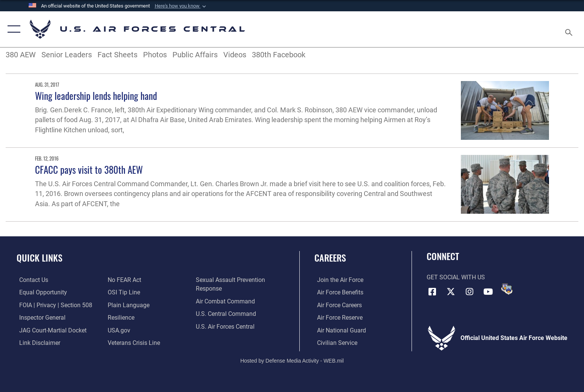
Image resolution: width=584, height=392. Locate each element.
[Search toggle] (569, 29)
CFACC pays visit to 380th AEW (89, 169)
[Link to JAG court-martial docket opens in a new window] (50, 330)
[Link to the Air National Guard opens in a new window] (338, 330)
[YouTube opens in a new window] (488, 291)
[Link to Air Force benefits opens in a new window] (337, 292)
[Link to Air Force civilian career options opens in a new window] (334, 342)
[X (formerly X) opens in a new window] (450, 291)
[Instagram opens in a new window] (469, 291)
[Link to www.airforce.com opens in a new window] (337, 279)
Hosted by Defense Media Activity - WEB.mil (292, 360)
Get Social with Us (456, 277)
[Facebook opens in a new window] (432, 291)
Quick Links (40, 257)
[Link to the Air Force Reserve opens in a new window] (337, 317)
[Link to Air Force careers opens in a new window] (336, 304)
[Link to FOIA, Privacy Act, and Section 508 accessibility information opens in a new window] (53, 304)
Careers (330, 257)
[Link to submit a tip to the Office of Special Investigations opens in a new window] (123, 292)
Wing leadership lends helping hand (96, 96)
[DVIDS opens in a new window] (506, 289)
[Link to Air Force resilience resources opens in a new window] (120, 317)
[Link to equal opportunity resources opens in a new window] (40, 292)
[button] (181, 6)
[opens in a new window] (127, 304)
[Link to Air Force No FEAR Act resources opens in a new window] (123, 279)
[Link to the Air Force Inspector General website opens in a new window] (40, 317)
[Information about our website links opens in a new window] (37, 342)
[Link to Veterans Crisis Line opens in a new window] (133, 342)
